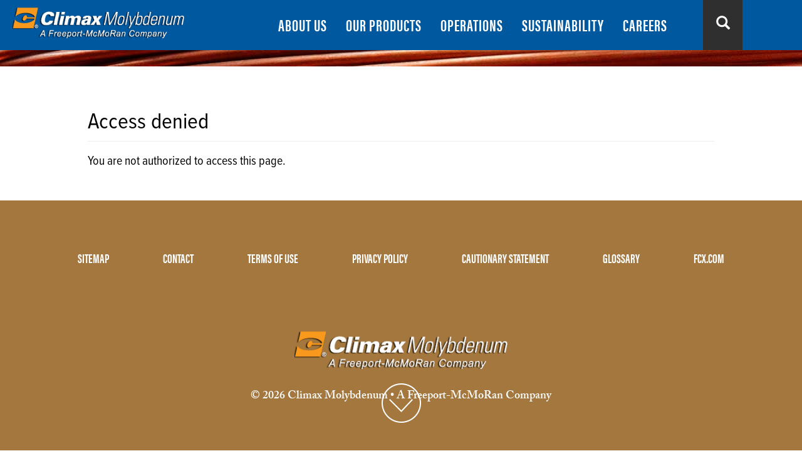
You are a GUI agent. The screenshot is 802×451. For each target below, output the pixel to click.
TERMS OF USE (272, 258)
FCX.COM (709, 258)
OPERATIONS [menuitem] (471, 24)
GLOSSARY (621, 258)
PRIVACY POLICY (380, 258)
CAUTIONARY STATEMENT (505, 258)
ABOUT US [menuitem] (302, 24)
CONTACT (178, 258)
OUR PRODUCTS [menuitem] (384, 24)
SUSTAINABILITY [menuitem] (563, 24)
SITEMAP (93, 258)
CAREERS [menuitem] (645, 24)
